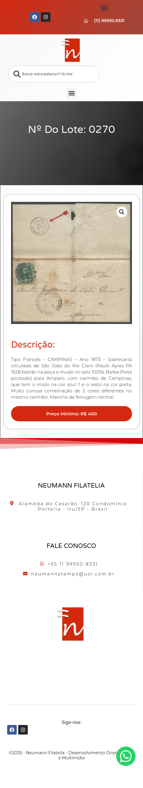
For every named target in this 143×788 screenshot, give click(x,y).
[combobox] (54, 74)
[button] (104, 8)
